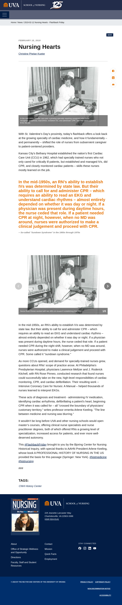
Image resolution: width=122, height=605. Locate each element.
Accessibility (105, 595)
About (14, 544)
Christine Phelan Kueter (32, 53)
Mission (48, 549)
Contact (48, 544)
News (20, 22)
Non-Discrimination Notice (99, 588)
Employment (51, 559)
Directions (16, 557)
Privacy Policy (86, 582)
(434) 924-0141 (52, 519)
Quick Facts (50, 554)
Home (13, 22)
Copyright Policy (102, 582)
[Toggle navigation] (4, 14)
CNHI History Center (30, 486)
